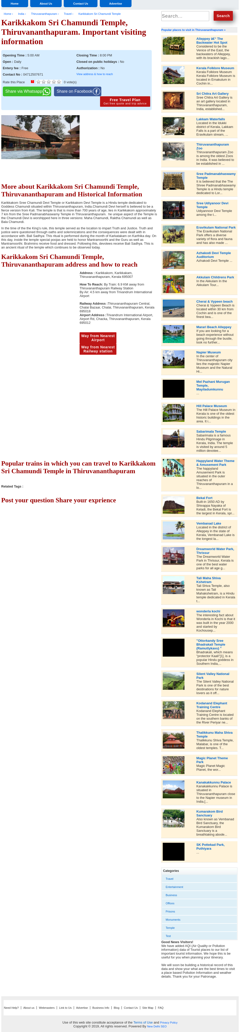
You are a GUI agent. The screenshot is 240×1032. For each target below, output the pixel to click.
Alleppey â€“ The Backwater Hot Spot (212, 40)
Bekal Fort (205, 498)
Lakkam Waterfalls (211, 119)
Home (15, 3)
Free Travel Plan (125, 101)
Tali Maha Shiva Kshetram (209, 580)
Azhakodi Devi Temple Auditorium (214, 255)
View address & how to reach (95, 74)
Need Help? (11, 1007)
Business (171, 895)
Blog (116, 1007)
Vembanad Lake (209, 523)
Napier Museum (209, 352)
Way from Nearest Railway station (98, 349)
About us (28, 1007)
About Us (46, 3)
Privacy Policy (168, 1022)
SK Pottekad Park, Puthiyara (211, 846)
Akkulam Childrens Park (215, 277)
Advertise (115, 3)
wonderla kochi (208, 611)
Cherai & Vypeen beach (215, 301)
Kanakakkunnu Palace (214, 782)
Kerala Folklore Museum (215, 68)
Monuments (173, 919)
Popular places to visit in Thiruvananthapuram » (193, 29)
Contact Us (80, 3)
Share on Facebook (74, 91)
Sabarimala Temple (211, 431)
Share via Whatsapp (23, 91)
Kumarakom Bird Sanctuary (210, 813)
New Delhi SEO (157, 1026)
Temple (170, 927)
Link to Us (65, 1007)
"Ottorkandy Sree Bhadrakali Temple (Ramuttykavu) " (211, 644)
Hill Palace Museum (212, 406)
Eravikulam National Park (216, 227)
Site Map (147, 1007)
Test (168, 936)
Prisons (170, 911)
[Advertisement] (119, 153)
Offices (170, 903)
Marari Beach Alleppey (214, 327)
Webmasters (47, 1007)
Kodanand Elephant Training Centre (212, 705)
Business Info (100, 1007)
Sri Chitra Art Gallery (213, 94)
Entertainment (174, 886)
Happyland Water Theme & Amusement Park (216, 463)
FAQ (160, 1007)
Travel (169, 878)
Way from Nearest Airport (98, 338)
